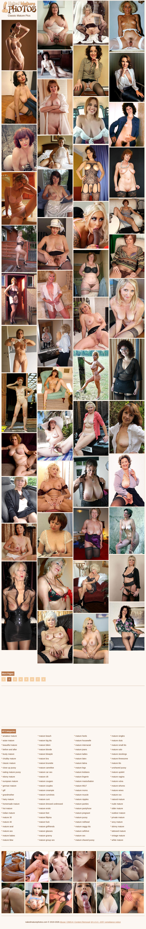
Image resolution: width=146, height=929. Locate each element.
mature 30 (6, 817)
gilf (3, 790)
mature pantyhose (82, 808)
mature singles (117, 736)
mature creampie (46, 790)
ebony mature (8, 777)
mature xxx (115, 795)
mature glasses (45, 831)
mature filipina (45, 817)
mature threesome (119, 758)
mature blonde (45, 749)
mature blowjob (45, 754)
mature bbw (7, 840)
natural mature (117, 799)
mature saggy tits (82, 826)
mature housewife (82, 740)
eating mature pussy (11, 772)
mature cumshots (46, 795)
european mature (9, 781)
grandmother (7, 795)
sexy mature (116, 822)
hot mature (6, 808)
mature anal (7, 826)
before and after (9, 749)
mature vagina (117, 777)
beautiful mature (9, 745)
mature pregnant (82, 813)
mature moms (81, 790)
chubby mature (8, 758)
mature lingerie (81, 777)
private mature (117, 817)
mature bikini (44, 745)
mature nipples (81, 799)
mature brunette (45, 763)
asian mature (7, 740)
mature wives (116, 790)
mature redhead (82, 822)
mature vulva (116, 781)
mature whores (117, 786)
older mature (116, 808)
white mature (116, 840)
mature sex (79, 835)
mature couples (45, 786)
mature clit (43, 777)
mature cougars (45, 781)
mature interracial (82, 745)
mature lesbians (82, 772)
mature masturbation (84, 781)
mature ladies (80, 754)
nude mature (116, 804)
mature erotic (44, 808)
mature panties (81, 804)
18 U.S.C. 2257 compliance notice (106, 922)
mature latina (80, 763)
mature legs (80, 768)
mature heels (80, 736)
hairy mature (7, 799)
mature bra (43, 758)
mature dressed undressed (50, 804)
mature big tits (45, 740)
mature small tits (118, 745)
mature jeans (80, 749)
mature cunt (44, 799)
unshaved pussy (118, 768)
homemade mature (10, 804)
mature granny (45, 835)
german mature (8, 786)
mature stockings (118, 754)
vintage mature (117, 835)
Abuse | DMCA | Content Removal (75, 922)
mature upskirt (117, 772)
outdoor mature (117, 813)
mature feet (43, 813)
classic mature (8, 763)
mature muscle (81, 795)
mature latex (80, 758)
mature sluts (116, 740)
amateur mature (9, 736)
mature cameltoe (46, 768)
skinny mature (117, 826)
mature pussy (80, 817)
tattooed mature (118, 831)
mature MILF (80, 786)
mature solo (116, 749)
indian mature (8, 813)
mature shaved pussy (84, 840)
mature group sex (46, 840)
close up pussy (8, 768)
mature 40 (6, 822)
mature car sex (45, 772)
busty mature (7, 754)
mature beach (44, 736)
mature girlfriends (46, 826)
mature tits (115, 763)
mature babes (8, 835)
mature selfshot (81, 831)
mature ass (7, 831)
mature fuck (43, 822)
